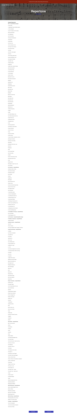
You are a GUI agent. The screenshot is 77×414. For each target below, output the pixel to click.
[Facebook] (33, 411)
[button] (75, 5)
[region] (38, 1)
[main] (38, 12)
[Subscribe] (49, 411)
